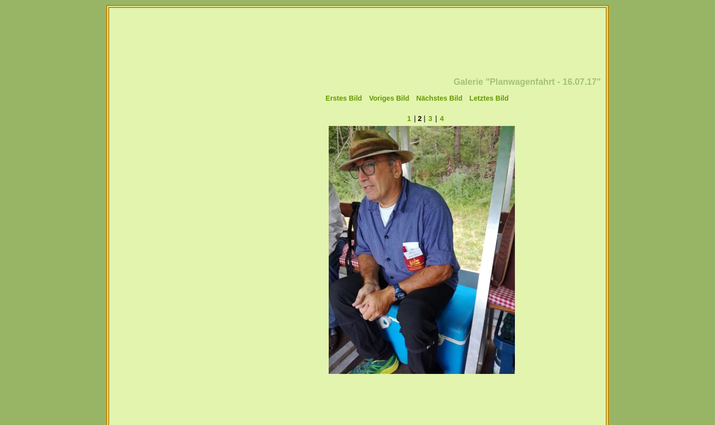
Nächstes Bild (439, 98)
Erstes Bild (344, 98)
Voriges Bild (389, 98)
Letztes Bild (488, 98)
